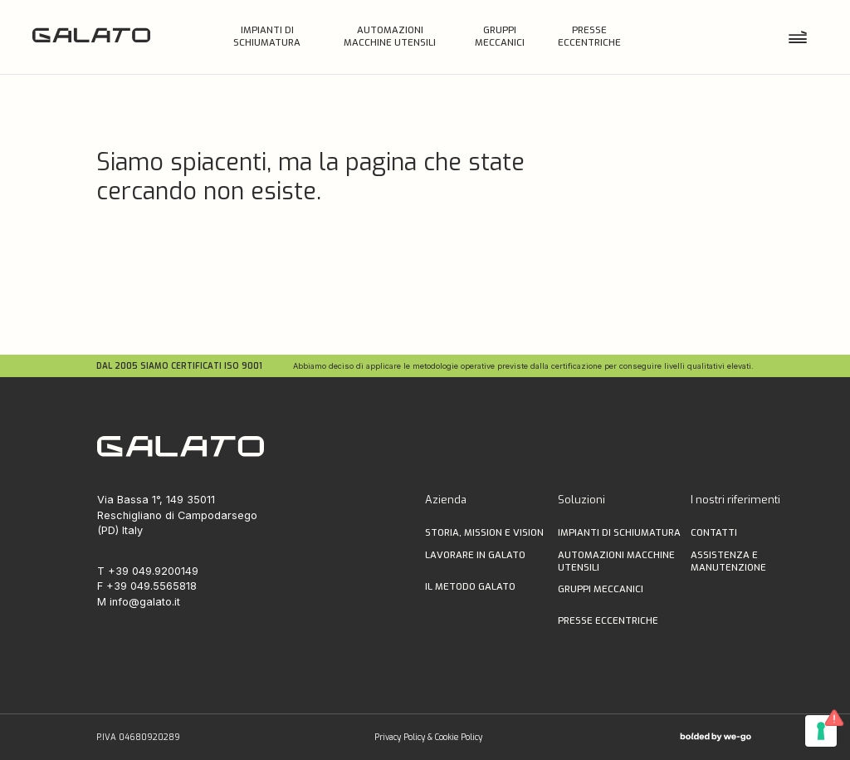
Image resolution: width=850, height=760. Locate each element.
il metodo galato (470, 587)
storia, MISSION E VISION (484, 533)
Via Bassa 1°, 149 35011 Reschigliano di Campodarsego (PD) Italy (177, 515)
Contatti (714, 533)
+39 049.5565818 (151, 586)
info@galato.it (145, 602)
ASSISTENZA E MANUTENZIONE (728, 561)
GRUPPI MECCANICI (600, 589)
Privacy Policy (399, 737)
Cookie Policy (458, 737)
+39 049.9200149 (153, 571)
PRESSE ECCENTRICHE (608, 621)
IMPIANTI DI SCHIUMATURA (619, 533)
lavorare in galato (475, 555)
